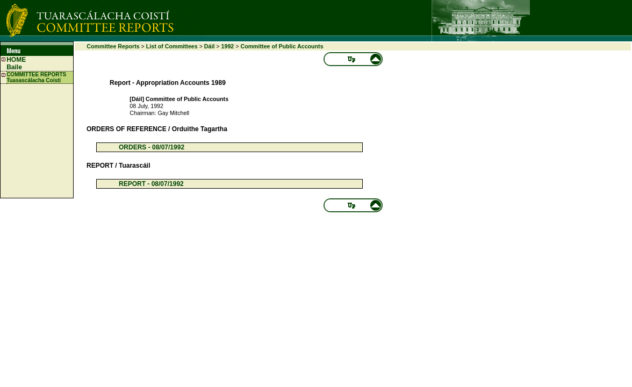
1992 (227, 46)
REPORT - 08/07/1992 (151, 184)
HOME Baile (16, 63)
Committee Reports (113, 46)
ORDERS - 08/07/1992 (151, 147)
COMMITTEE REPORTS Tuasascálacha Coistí (36, 77)
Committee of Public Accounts (281, 46)
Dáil (209, 46)
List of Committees (172, 46)
